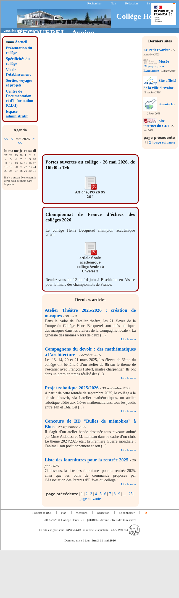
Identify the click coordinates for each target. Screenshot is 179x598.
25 (131, 494)
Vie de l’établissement (18, 71)
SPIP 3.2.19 (73, 529)
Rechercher (94, 3)
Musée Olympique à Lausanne (156, 66)
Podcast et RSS (42, 512)
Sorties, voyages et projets (19, 82)
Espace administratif (17, 113)
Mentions (82, 512)
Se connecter (155, 3)
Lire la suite (128, 339)
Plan (113, 3)
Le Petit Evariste (156, 50)
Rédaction (131, 3)
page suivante (164, 142)
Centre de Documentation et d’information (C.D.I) (19, 98)
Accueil (16, 42)
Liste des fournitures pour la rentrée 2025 (86, 459)
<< (6, 139)
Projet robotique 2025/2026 (72, 387)
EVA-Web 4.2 (125, 529)
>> (20, 143)
